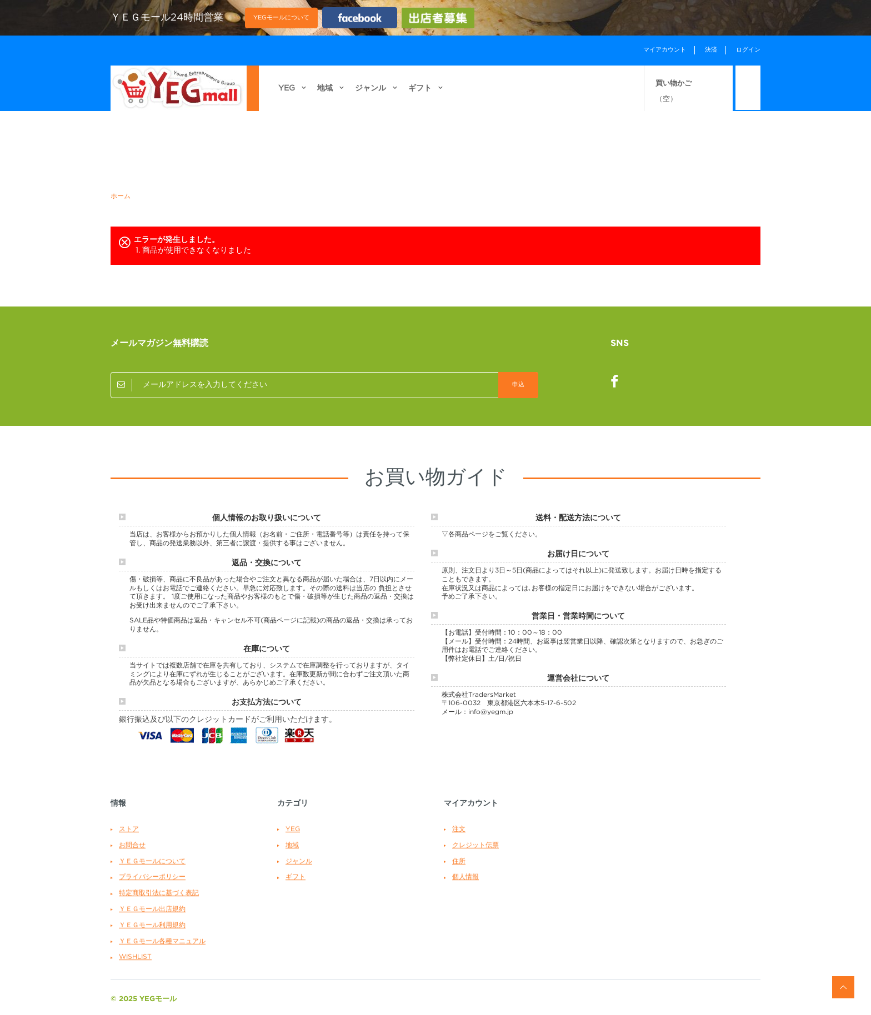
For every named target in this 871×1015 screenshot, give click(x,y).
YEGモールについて (281, 17)
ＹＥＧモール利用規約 (152, 925)
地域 (325, 95)
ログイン (748, 50)
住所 (458, 861)
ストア (129, 829)
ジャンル (370, 95)
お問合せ (132, 845)
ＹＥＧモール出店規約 (152, 909)
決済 (711, 50)
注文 (458, 829)
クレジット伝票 (475, 845)
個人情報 (465, 877)
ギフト (420, 95)
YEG (286, 95)
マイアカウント (664, 50)
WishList (135, 957)
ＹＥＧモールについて (152, 861)
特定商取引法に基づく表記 (159, 893)
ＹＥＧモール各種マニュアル (162, 941)
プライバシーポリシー (152, 877)
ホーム (121, 196)
